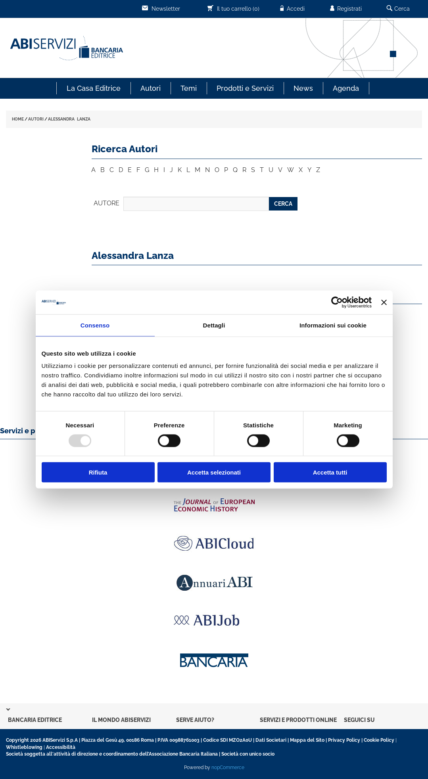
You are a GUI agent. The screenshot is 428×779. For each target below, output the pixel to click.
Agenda (346, 88)
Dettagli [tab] (214, 325)
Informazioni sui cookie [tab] (333, 325)
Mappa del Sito (307, 740)
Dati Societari (270, 740)
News (303, 88)
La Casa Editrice (94, 88)
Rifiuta (98, 472)
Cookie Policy (379, 740)
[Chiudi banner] (384, 302)
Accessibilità (60, 747)
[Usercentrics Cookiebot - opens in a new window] (337, 302)
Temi (188, 88)
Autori (150, 88)
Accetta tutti (330, 472)
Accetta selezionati (214, 472)
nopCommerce (227, 767)
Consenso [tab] (95, 325)
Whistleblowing (24, 747)
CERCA (283, 204)
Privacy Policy (344, 740)
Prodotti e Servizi (245, 88)
